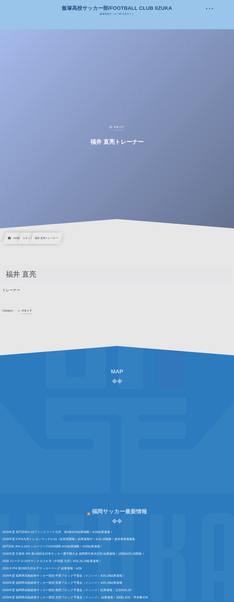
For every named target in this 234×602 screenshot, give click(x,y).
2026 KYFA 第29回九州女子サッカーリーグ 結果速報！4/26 (42, 568)
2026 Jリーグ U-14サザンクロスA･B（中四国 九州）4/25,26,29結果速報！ (52, 561)
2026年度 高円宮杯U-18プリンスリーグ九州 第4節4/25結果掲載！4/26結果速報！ (57, 532)
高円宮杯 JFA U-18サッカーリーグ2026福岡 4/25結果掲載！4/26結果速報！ (52, 546)
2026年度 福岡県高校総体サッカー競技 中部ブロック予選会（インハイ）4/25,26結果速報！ (63, 575)
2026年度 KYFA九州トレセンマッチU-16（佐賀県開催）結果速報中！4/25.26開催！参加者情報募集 (68, 539)
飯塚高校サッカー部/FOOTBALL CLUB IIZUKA (117, 8)
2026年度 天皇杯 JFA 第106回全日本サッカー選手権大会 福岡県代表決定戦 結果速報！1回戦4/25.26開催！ (73, 553)
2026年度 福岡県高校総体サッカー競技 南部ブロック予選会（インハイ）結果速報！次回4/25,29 (66, 590)
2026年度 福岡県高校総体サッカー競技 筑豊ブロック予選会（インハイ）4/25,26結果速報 (62, 582)
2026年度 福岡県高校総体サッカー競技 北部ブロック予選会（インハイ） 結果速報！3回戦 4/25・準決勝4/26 (75, 597)
